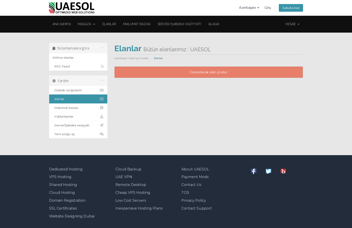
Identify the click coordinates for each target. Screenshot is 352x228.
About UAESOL (195, 169)
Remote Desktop (130, 185)
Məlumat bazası (136, 24)
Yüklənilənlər (78, 116)
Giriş (267, 8)
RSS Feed (78, 66)
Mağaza (86, 24)
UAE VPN (123, 177)
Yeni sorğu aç (78, 134)
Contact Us (191, 185)
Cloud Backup (128, 169)
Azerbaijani (249, 8)
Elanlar (109, 24)
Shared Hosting (63, 185)
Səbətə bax (290, 8)
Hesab (292, 24)
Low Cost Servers (130, 200)
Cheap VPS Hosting (132, 192)
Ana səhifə (62, 24)
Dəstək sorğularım (78, 90)
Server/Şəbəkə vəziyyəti (179, 24)
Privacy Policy (193, 200)
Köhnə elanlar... (64, 57)
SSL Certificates (63, 208)
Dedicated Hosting (66, 169)
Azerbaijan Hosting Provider (131, 58)
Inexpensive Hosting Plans (139, 208)
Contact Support (196, 208)
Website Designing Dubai (71, 216)
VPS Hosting (60, 177)
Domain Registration (67, 200)
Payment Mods (195, 177)
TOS (185, 192)
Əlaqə (213, 24)
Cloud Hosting (62, 192)
